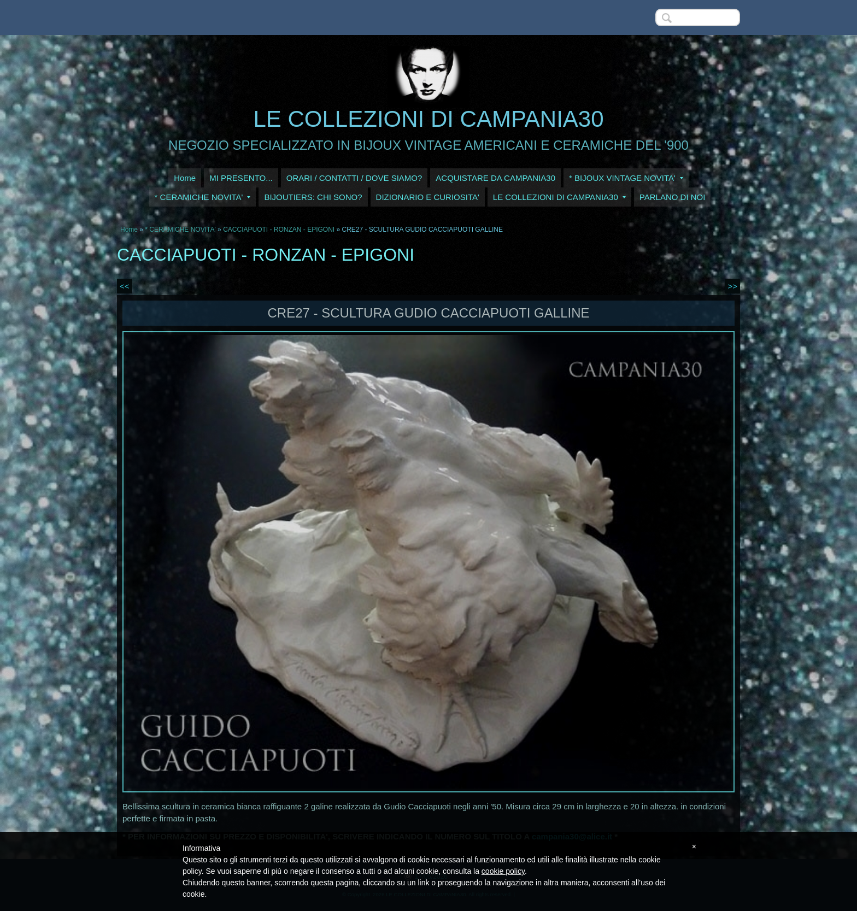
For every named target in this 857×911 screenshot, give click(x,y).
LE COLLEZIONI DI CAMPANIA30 (428, 119)
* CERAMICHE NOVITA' (203, 197)
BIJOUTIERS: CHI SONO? (313, 197)
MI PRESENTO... (241, 178)
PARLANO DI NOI (672, 197)
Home (185, 178)
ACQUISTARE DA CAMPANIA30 (495, 178)
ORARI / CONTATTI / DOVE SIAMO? (354, 178)
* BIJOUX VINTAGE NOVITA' (626, 178)
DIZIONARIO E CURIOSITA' (427, 197)
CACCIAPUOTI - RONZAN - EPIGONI (278, 229)
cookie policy (503, 871)
